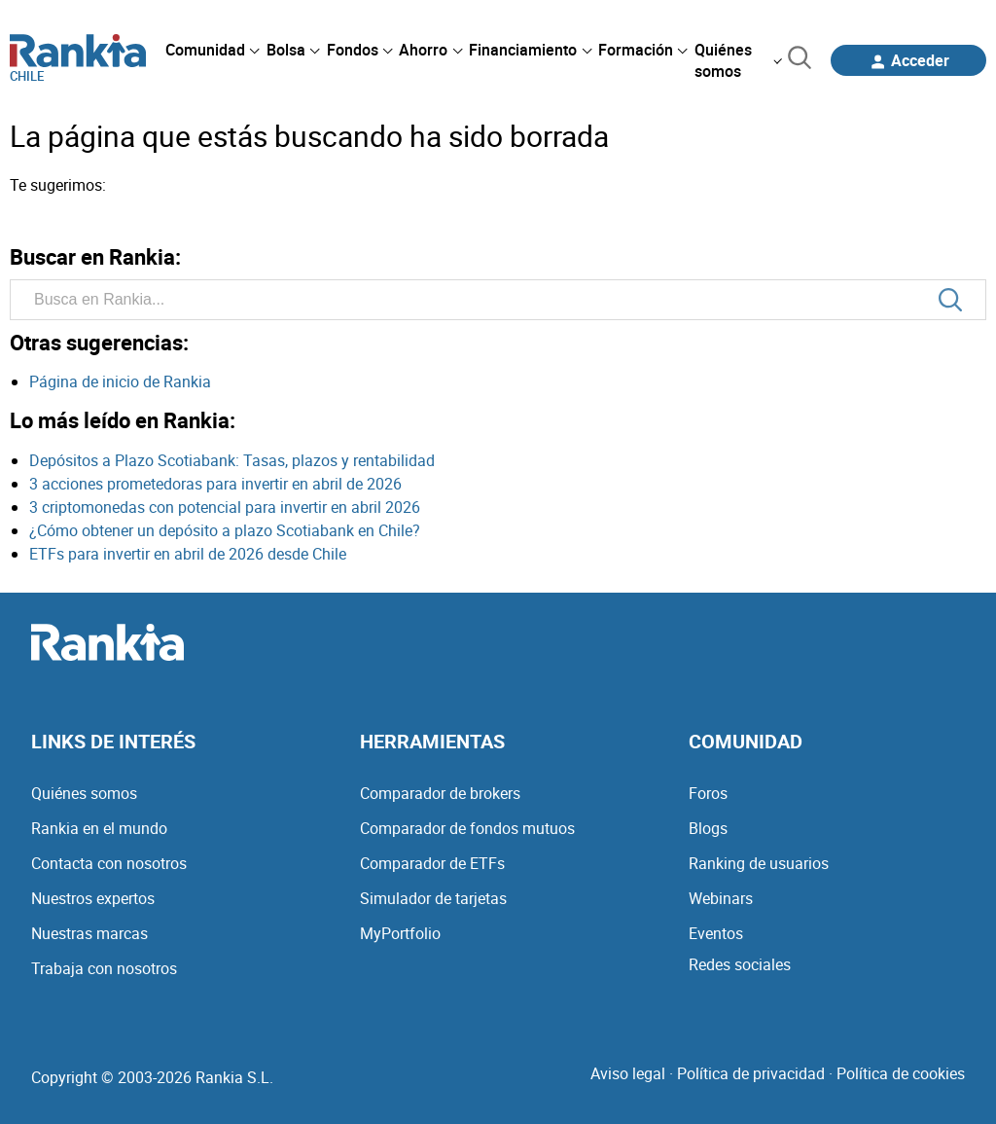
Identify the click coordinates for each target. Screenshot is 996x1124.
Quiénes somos (84, 793)
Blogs (708, 828)
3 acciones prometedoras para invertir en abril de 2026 (215, 483)
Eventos (716, 933)
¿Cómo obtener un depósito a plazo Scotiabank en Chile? (224, 530)
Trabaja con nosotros (104, 968)
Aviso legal (627, 1073)
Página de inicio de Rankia (120, 381)
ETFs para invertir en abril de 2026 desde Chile (187, 553)
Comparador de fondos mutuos (467, 828)
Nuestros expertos (93, 898)
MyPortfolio (400, 933)
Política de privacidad (751, 1073)
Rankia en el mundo (99, 828)
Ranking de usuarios (759, 863)
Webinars (721, 898)
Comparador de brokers (440, 793)
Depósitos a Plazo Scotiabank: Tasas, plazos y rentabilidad (232, 460)
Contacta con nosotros (109, 863)
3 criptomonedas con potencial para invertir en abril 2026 (224, 507)
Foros (708, 793)
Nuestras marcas (89, 933)
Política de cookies (900, 1073)
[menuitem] (212, 49)
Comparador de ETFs (432, 863)
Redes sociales (740, 964)
